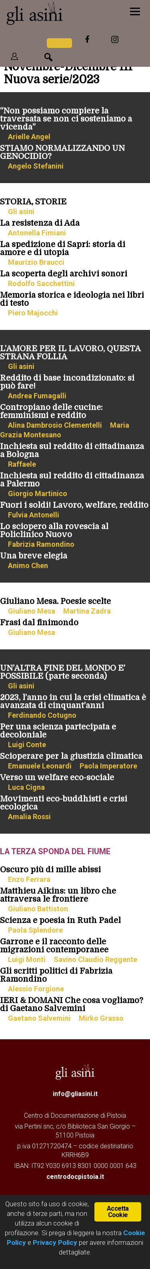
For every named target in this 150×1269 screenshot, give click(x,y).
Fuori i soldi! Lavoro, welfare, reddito (74, 505)
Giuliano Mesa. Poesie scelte (55, 601)
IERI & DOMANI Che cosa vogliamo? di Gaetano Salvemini (71, 1004)
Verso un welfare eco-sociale (57, 777)
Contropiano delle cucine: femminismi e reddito (51, 411)
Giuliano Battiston (38, 908)
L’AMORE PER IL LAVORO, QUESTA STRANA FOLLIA (70, 352)
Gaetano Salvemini (39, 1018)
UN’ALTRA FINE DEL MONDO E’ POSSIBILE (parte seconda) (62, 672)
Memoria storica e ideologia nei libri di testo (72, 299)
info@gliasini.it (75, 1094)
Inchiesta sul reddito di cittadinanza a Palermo (72, 479)
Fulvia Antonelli (33, 515)
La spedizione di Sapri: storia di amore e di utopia (62, 248)
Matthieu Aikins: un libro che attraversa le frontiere (58, 895)
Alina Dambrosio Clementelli (55, 425)
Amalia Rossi (29, 816)
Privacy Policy (55, 1242)
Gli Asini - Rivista (58, 13)
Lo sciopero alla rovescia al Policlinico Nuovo (54, 530)
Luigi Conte (27, 744)
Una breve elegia (33, 555)
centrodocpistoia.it (75, 1176)
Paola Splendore (35, 930)
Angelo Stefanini (36, 166)
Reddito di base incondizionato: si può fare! (67, 382)
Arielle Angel (29, 136)
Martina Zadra (87, 611)
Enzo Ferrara (29, 879)
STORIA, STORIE (33, 201)
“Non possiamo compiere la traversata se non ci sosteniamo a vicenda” (66, 119)
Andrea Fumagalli (37, 395)
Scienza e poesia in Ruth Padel (60, 920)
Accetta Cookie (117, 1212)
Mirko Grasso (101, 1018)
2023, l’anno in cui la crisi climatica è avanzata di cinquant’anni (73, 701)
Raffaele (22, 464)
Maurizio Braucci (36, 262)
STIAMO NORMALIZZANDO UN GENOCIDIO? (62, 152)
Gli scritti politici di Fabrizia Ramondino (56, 975)
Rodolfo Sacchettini (41, 283)
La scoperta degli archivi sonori (63, 273)
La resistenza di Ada (40, 223)
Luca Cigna (26, 787)
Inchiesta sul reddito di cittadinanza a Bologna (72, 450)
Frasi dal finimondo (39, 622)
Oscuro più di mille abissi (50, 869)
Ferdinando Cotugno (42, 715)
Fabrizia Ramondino (41, 544)
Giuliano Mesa (31, 611)
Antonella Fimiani (37, 233)
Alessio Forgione (36, 989)
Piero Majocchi (33, 313)
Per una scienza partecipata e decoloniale (58, 731)
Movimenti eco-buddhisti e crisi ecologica (63, 803)
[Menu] (135, 11)
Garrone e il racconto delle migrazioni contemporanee (54, 945)
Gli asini (21, 211)
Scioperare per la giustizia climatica (71, 756)
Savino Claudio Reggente (95, 959)
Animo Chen (28, 565)
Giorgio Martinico (37, 493)
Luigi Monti (27, 959)
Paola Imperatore (108, 766)
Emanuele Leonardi (40, 766)
